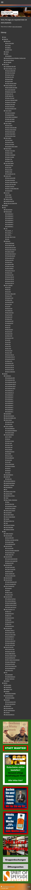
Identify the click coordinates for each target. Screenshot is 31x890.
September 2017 (10, 321)
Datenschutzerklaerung (9, 714)
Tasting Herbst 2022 (11, 567)
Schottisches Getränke (9, 529)
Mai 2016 (8, 344)
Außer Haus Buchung (11, 704)
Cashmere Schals (8, 493)
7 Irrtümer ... (9, 234)
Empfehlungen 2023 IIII (11, 382)
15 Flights (9, 45)
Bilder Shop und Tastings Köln (11, 203)
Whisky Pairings (8, 148)
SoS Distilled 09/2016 (11, 653)
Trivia (6, 228)
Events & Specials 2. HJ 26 (10, 85)
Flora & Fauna (9, 455)
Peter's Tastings (8, 123)
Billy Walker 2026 (10, 96)
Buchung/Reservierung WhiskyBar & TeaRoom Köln (15, 58)
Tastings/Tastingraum (11, 676)
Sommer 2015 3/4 (10, 279)
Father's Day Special (11, 73)
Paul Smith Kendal (10, 464)
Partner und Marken (9, 426)
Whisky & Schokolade (11, 155)
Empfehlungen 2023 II (11, 386)
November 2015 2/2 (11, 359)
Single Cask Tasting (10, 119)
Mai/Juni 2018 (9, 308)
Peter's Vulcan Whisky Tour (12, 182)
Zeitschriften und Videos (10, 495)
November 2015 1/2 (11, 270)
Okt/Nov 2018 (9, 300)
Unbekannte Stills (10, 264)
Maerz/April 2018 (10, 312)
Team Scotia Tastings (9, 163)
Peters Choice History (11, 133)
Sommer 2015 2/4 (10, 281)
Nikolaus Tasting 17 (10, 630)
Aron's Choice (9, 169)
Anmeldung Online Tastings (12, 146)
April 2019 (9, 291)
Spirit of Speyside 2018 (9, 586)
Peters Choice (9, 125)
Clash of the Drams (10, 106)
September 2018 (10, 302)
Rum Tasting (9, 197)
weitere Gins (9, 479)
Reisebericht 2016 (10, 618)
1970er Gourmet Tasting (11, 83)
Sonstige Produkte (10, 432)
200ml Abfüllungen (8, 487)
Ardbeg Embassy (8, 420)
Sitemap (12, 886)
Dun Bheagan (9, 449)
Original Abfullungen (9, 474)
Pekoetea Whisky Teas (9, 521)
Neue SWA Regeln (10, 243)
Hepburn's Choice (10, 441)
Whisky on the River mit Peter (12, 540)
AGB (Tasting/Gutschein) (10, 710)
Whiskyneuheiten (8, 211)
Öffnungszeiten (8, 685)
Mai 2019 (8, 289)
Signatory (8, 468)
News (5, 207)
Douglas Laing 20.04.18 (11, 607)
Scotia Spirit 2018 (8, 596)
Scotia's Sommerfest (11, 180)
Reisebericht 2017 (10, 613)
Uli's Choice (9, 167)
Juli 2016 (8, 340)
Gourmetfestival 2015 (11, 657)
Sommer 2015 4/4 (10, 277)
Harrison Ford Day (10, 75)
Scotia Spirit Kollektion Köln (10, 418)
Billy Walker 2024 (10, 554)
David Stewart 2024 (11, 552)
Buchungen (7, 700)
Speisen (6, 54)
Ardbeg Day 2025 (10, 422)
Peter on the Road (10, 144)
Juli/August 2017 (10, 323)
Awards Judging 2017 (11, 641)
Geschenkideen (8, 413)
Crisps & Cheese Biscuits (10, 517)
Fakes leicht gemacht (11, 256)
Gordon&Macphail (10, 458)
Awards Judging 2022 (11, 575)
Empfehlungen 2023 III (11, 384)
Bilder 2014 (9, 624)
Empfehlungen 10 (10, 392)
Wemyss (8, 439)
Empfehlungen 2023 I (11, 388)
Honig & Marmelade (9, 527)
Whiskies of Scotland (11, 466)
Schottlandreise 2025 (11, 544)
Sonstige (8, 472)
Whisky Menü (7, 41)
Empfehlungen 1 (10, 226)
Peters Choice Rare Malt (11, 127)
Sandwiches (9, 56)
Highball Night (9, 190)
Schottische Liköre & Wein (10, 491)
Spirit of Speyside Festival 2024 (13, 550)
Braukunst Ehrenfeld (11, 664)
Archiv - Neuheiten (8, 285)
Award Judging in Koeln (11, 655)
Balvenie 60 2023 (10, 563)
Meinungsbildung (10, 268)
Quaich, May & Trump (11, 237)
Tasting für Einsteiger (11, 113)
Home (5, 37)
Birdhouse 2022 (10, 571)
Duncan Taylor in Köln (11, 634)
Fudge (6, 523)
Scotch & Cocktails (10, 157)
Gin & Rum (7, 192)
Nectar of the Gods (10, 98)
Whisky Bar (6, 39)
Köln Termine (6, 64)
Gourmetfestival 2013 (11, 668)
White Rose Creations (11, 508)
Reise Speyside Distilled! (11, 603)
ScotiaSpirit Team (8, 689)
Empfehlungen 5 (10, 218)
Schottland (7, 681)
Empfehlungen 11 (10, 390)
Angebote (5, 373)
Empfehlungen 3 (10, 222)
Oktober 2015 (9, 272)
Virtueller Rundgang (9, 533)
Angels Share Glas (10, 504)
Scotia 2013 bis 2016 (9, 647)
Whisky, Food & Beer (11, 150)
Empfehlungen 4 (10, 220)
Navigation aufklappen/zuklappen (15, 2)
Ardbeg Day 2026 (10, 77)
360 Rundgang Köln (9, 708)
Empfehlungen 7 (10, 214)
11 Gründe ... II (10, 230)
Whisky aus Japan (10, 266)
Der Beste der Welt (10, 245)
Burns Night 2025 (10, 537)
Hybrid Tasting (9, 140)
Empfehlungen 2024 (11, 380)
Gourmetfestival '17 (10, 636)
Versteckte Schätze (10, 115)
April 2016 (9, 346)
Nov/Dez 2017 (9, 317)
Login (28, 886)
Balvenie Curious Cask (11, 91)
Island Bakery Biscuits (9, 514)
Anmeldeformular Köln (9, 201)
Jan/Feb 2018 (9, 315)
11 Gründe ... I (9, 232)
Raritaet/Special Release (10, 483)
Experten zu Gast (10, 142)
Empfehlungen (8, 375)
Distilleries (9, 47)
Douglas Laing (9, 447)
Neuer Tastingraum (10, 678)
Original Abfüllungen (11, 428)
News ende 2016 (10, 260)
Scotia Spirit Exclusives (9, 416)
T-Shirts (6, 498)
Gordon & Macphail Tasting (12, 100)
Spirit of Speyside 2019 (11, 584)
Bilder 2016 (9, 615)
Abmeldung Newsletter (11, 693)
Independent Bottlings (9, 434)
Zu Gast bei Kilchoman (11, 601)
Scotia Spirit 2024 (8, 546)
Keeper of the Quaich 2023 (12, 561)
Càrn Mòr (9, 462)
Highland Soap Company (10, 510)
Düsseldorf (6, 205)
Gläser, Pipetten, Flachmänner (11, 500)
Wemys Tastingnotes (11, 371)
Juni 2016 (9, 342)
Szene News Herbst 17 (11, 253)
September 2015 (10, 275)
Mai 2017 (8, 327)
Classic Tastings (8, 110)
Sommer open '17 (10, 638)
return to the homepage (17, 26)
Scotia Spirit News (8, 209)
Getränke (7, 51)
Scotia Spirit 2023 (8, 556)
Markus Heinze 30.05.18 (11, 605)
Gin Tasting (9, 195)
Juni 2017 (9, 325)
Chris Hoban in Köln (11, 632)
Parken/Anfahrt (8, 687)
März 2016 (9, 348)
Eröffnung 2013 (10, 670)
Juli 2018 (8, 306)
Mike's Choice (9, 171)
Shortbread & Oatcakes (9, 525)
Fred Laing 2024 (10, 548)
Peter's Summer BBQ (11, 178)
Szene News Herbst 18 (11, 249)
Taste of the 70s (10, 94)
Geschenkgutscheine (9, 695)
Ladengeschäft (10, 674)
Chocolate (7, 519)
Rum (6, 489)
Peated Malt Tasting (11, 121)
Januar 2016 (9, 352)
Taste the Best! (10, 81)
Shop (6, 672)
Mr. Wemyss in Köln (10, 649)
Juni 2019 (9, 287)
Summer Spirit (8, 176)
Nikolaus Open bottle (11, 104)
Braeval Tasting (10, 79)
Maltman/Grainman (10, 451)
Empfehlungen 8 (10, 397)
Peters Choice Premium (11, 129)
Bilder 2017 (9, 611)
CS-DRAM (9, 453)
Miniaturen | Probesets (9, 485)
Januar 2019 (9, 296)
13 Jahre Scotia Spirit (11, 89)
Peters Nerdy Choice (11, 131)
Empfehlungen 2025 (11, 378)
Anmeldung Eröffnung (9, 60)
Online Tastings (8, 138)
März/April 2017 (10, 329)
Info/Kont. (5, 683)
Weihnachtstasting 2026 (11, 108)
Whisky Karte (9, 49)
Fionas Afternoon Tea (11, 174)
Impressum (7, 712)
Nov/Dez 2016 (9, 333)
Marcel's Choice (10, 165)
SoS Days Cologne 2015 (11, 666)
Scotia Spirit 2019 (8, 580)
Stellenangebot (8, 706)
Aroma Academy (8, 512)
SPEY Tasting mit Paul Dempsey (13, 660)
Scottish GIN (7, 476)
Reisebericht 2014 (10, 626)
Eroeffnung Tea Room (11, 599)
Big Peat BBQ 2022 (10, 573)
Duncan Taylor (9, 445)
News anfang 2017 (10, 258)
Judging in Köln (10, 594)
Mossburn (9, 470)
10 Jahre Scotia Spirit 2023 (12, 559)
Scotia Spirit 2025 (8, 535)
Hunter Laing (9, 443)
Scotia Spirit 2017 (8, 628)
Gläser (8, 502)
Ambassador (9, 588)
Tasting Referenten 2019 (12, 582)
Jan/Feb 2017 (9, 331)
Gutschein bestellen (10, 697)
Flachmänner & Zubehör (11, 506)
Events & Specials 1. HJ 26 (10, 68)
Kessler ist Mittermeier (11, 662)
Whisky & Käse (10, 152)
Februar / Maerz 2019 (11, 293)
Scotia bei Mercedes (11, 643)
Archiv (8, 239)
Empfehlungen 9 (10, 394)
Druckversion (5, 886)
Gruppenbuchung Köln (11, 702)
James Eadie (9, 460)
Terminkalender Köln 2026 (10, 66)
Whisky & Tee (9, 159)
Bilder (5, 531)
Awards (8, 590)
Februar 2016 (9, 350)
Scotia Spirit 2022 (8, 565)
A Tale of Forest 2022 (11, 569)
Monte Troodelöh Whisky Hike (13, 188)
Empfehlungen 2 (10, 224)
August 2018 (9, 304)
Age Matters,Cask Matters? (12, 117)
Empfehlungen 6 (10, 216)
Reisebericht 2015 (10, 622)
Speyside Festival (10, 542)
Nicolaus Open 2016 (11, 651)
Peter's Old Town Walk (11, 184)
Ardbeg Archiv (9, 424)
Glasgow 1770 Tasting (11, 102)
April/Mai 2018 (9, 310)
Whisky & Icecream (10, 186)
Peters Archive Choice (11, 136)
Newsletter (7, 691)
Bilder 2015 (9, 620)
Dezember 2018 (10, 298)
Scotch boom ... (10, 262)
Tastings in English (8, 199)
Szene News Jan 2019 (11, 247)
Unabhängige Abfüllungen (12, 430)
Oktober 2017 (9, 319)
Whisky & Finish (10, 161)
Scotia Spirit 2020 (8, 577)
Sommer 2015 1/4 (10, 283)
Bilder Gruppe (9, 592)
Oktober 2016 (9, 335)
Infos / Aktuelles (8, 62)
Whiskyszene (7, 241)
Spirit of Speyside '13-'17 (10, 609)
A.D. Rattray (9, 436)
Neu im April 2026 (10, 43)
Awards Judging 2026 (11, 70)
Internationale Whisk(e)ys (10, 481)
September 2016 (10, 338)
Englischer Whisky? (10, 251)
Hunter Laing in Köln (11, 645)
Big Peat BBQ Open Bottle (12, 87)
